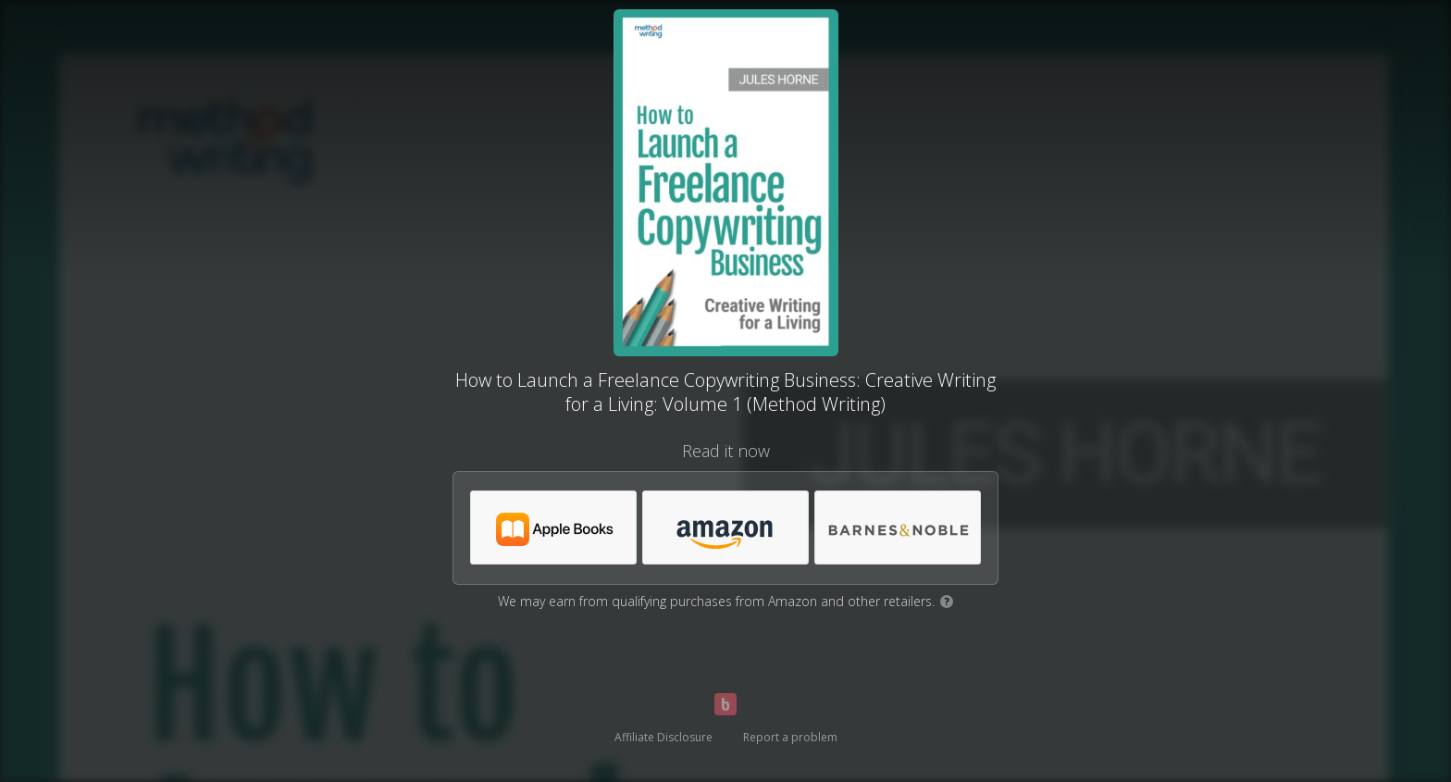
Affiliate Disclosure (663, 737)
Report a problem (790, 737)
